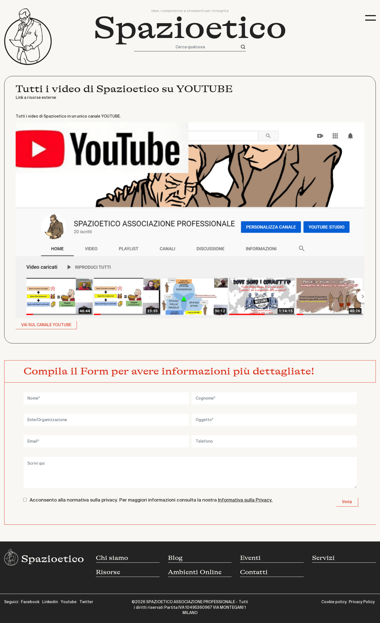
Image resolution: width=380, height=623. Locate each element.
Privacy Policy (362, 602)
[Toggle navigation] (370, 18)
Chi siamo (112, 558)
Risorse (108, 572)
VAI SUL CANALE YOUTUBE (46, 325)
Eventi (250, 558)
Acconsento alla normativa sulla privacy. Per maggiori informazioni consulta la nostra (151, 500)
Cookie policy (334, 602)
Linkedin (50, 602)
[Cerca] (243, 47)
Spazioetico (190, 28)
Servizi (323, 558)
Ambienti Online (195, 572)
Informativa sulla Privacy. (245, 500)
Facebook (30, 602)
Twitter (86, 602)
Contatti (254, 572)
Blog (175, 558)
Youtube (69, 602)
